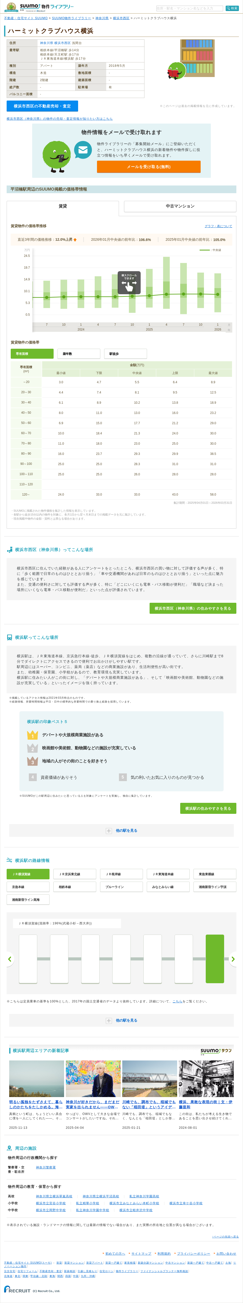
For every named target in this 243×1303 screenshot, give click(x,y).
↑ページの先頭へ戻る (225, 1236)
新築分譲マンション (150, 1262)
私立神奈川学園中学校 (92, 1210)
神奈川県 (102, 18)
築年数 (67, 354)
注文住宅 (9, 1271)
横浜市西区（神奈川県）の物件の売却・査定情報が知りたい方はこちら (60, 119)
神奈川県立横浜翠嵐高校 (54, 1196)
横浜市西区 (121, 18)
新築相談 (69, 1271)
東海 (52, 1276)
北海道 (8, 1276)
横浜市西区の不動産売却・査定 (42, 106)
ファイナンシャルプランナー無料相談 (164, 1271)
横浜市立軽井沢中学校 (136, 1210)
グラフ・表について (218, 226)
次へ (232, 959)
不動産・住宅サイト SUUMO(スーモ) (28, 1262)
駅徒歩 (114, 354)
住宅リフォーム (27, 1271)
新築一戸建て (195, 1262)
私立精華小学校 (87, 1203)
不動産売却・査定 (51, 1271)
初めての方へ (115, 1253)
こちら (178, 1001)
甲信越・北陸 (38, 1276)
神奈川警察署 (46, 1167)
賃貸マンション (74, 1262)
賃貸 (59, 1262)
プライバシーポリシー (193, 1253)
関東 (25, 1276)
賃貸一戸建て (113, 1262)
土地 (228, 1262)
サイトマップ (141, 1253)
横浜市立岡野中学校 (51, 1210)
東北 (17, 1276)
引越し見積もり (87, 1271)
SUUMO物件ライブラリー (71, 18)
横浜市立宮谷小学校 (51, 1203)
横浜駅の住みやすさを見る (208, 808)
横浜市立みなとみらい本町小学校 (134, 1203)
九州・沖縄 (88, 1276)
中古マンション (175, 1262)
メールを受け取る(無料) (149, 167)
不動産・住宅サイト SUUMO (26, 18)
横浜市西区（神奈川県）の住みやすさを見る (193, 608)
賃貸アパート (94, 1262)
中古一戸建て (214, 1262)
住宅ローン (107, 1271)
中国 (76, 1276)
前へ (10, 959)
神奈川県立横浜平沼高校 (101, 1196)
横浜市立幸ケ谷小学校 (186, 1203)
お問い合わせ (226, 1253)
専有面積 (22, 354)
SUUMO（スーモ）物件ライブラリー (39, 7)
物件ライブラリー (127, 1271)
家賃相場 (130, 1262)
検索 (234, 8)
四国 (68, 1276)
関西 (60, 1276)
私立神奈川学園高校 (144, 1196)
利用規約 (164, 1253)
